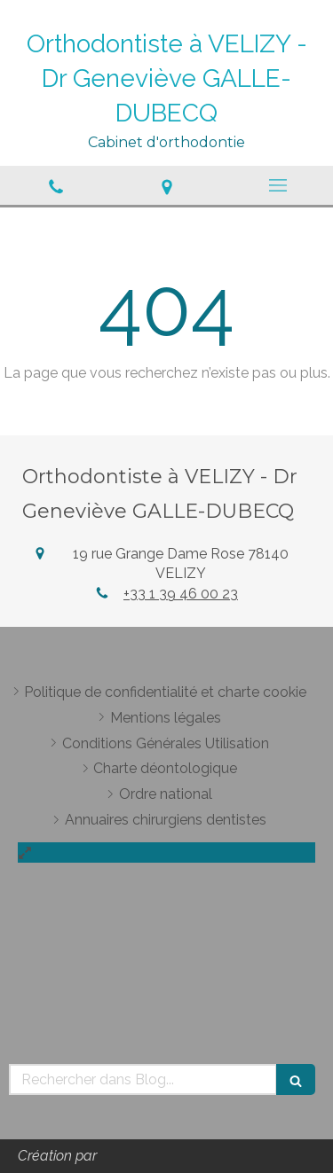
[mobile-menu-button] (277, 185)
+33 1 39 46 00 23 (180, 593)
